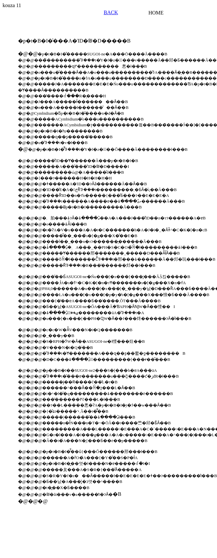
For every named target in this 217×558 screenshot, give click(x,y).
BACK (111, 12)
